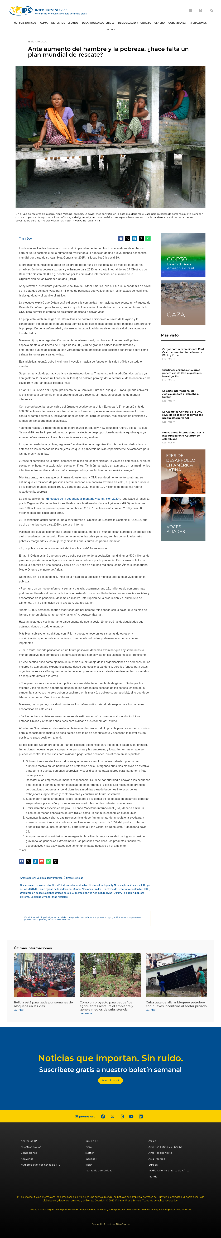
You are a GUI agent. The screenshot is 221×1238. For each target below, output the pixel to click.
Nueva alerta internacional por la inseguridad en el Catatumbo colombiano (183, 435)
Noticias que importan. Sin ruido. (110, 1058)
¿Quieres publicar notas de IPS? (41, 1164)
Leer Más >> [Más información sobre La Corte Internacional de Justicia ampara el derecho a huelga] (168, 400)
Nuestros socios (31, 1146)
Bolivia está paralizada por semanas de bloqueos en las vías (43, 1004)
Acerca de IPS (30, 1140)
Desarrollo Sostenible (98, 22)
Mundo (77, 889)
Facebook (91, 1158)
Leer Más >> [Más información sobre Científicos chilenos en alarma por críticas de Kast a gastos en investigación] (168, 380)
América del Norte (160, 1152)
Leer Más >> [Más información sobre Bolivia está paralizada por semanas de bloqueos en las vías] (20, 1010)
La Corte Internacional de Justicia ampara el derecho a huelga (180, 394)
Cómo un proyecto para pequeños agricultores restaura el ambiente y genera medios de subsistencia (106, 1006)
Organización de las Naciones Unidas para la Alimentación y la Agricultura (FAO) (66, 892)
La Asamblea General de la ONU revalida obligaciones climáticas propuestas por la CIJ (182, 414)
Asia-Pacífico (156, 1158)
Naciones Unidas (92, 889)
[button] (211, 10)
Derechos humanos (64, 22)
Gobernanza (177, 22)
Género (159, 22)
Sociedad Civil (39, 896)
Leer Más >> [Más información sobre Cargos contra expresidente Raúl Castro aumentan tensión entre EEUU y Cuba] (168, 359)
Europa (153, 1164)
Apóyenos (27, 1158)
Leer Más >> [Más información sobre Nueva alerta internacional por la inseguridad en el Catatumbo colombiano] (168, 442)
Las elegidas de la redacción (55, 889)
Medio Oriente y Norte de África (169, 1170)
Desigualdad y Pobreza (134, 22)
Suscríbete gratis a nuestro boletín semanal (110, 1069)
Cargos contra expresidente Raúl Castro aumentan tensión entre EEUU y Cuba (183, 352)
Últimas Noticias (25, 22)
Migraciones (198, 22)
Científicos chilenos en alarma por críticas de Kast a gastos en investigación (182, 373)
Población (128, 892)
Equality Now (111, 885)
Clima (44, 22)
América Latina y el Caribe (165, 1146)
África (152, 1140)
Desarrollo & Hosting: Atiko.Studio (110, 1224)
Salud (111, 29)
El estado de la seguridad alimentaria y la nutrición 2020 (83, 498)
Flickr (88, 1164)
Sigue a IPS (92, 1140)
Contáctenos (29, 1152)
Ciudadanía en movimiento (35, 885)
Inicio (88, 1146)
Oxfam (117, 892)
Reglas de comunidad (99, 1170)
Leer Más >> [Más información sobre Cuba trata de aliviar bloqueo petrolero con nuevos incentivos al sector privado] (152, 1010)
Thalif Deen (26, 238)
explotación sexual (131, 885)
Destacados (96, 885)
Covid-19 (57, 885)
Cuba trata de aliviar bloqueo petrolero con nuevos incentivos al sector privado (176, 1004)
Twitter (89, 1152)
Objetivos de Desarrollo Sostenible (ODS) (126, 889)
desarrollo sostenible (75, 885)
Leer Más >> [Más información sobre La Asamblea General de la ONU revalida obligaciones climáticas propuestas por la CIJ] (168, 421)
